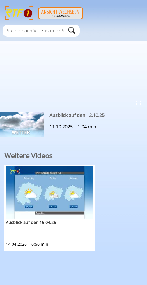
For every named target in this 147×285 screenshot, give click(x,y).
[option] (75, 208)
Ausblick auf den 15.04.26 (31, 222)
